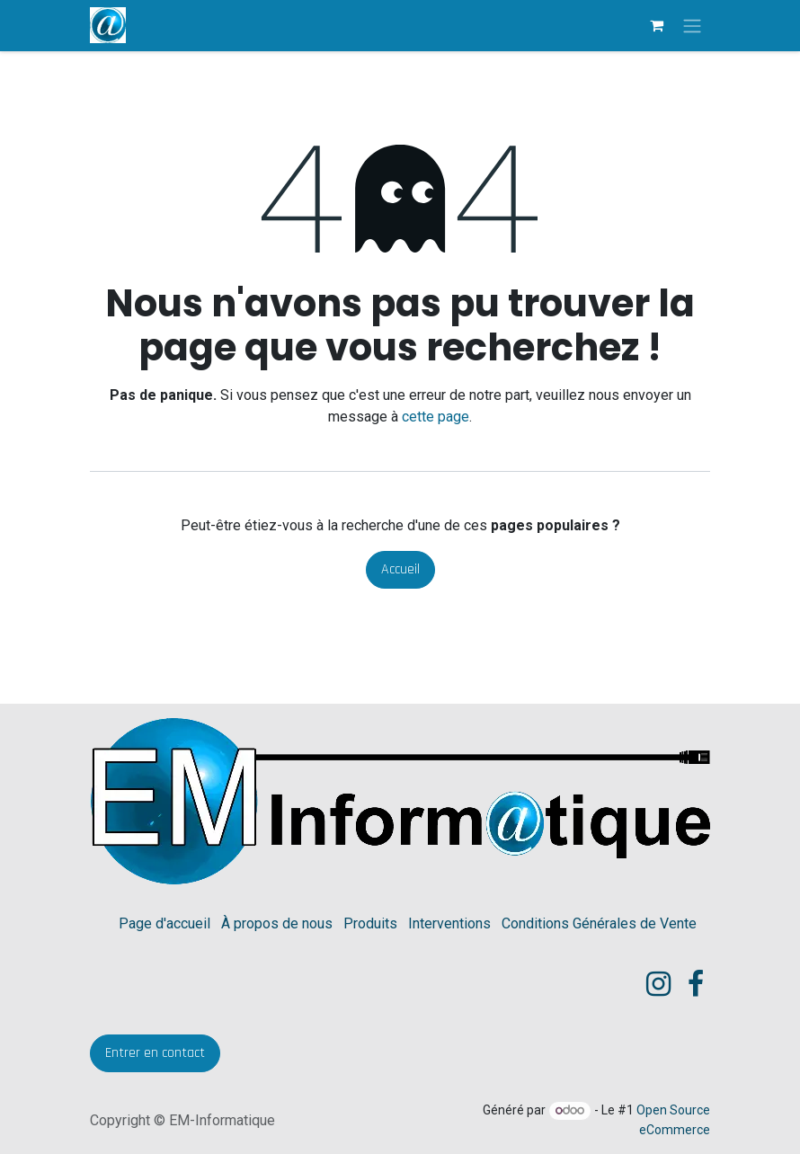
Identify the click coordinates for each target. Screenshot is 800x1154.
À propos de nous (277, 923)
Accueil (400, 569)
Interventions (449, 923)
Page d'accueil (164, 923)
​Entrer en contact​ (155, 1052)
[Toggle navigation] (692, 25)
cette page (435, 416)
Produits (370, 923)
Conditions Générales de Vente (599, 923)
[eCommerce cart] (656, 25)
